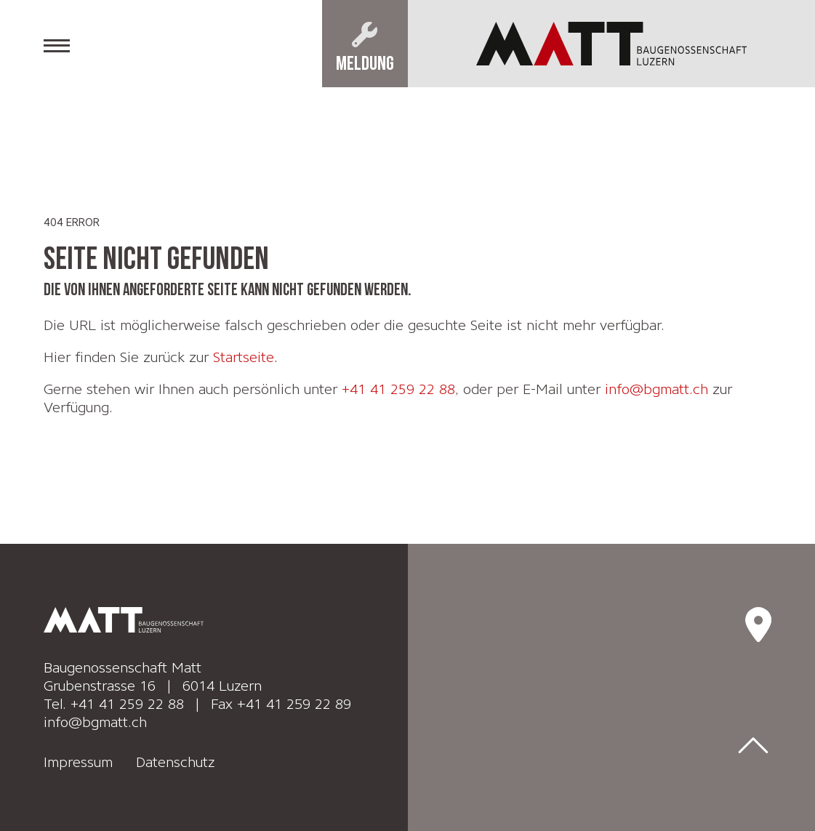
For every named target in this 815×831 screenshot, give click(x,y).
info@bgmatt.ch (657, 389)
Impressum (80, 758)
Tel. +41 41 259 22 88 (114, 701)
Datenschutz (175, 758)
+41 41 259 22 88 (399, 389)
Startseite (243, 357)
